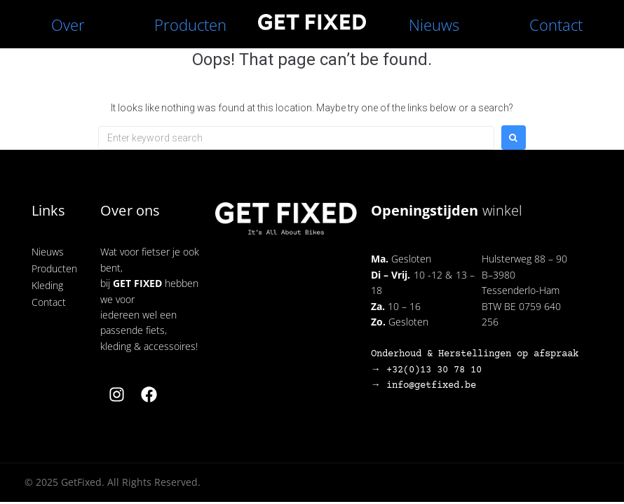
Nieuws (434, 24)
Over (68, 24)
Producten (190, 24)
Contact (556, 24)
